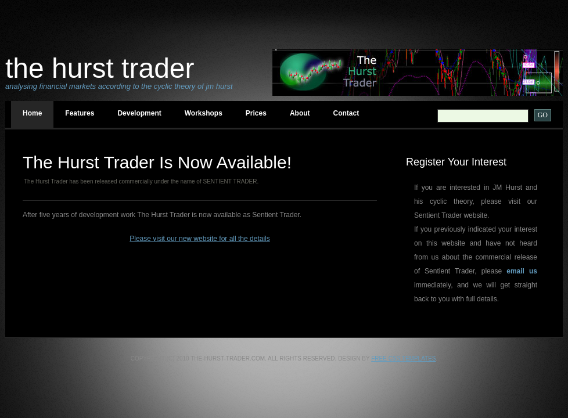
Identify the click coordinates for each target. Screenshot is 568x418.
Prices (256, 113)
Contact (346, 113)
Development (139, 113)
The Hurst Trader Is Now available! (157, 162)
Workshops (203, 113)
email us (521, 271)
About (300, 113)
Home (32, 113)
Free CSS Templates (403, 358)
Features (79, 113)
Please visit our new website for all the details (199, 239)
